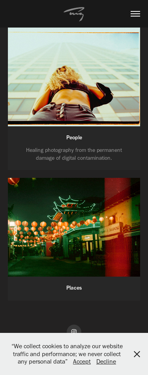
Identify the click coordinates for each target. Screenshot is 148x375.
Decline (106, 361)
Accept (82, 361)
